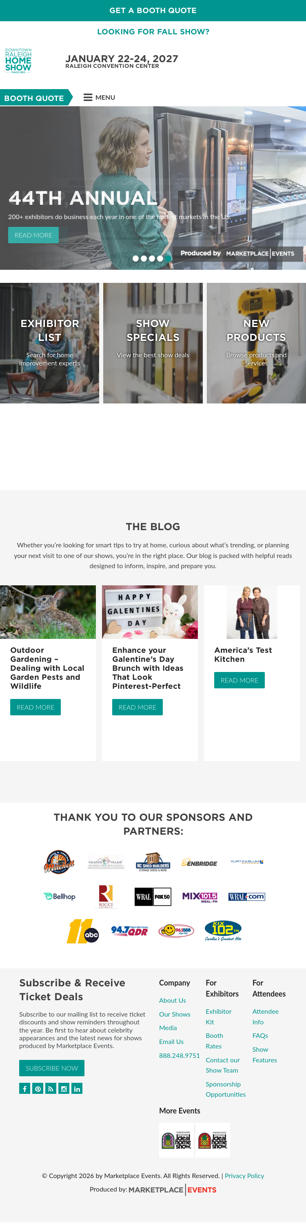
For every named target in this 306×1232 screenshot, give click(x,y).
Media (168, 1027)
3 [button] (152, 258)
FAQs (260, 1035)
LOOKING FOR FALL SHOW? (153, 31)
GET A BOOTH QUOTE (153, 10)
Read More (33, 235)
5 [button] (168, 258)
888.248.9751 (179, 1055)
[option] (153, 188)
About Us (172, 1000)
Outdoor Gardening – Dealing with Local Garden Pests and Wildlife (47, 668)
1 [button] (136, 258)
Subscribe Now (52, 1068)
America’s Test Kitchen (243, 654)
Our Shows (175, 1014)
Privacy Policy (244, 1175)
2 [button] (144, 258)
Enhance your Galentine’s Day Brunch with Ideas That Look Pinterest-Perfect (148, 668)
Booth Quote (34, 98)
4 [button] (160, 258)
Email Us (171, 1041)
